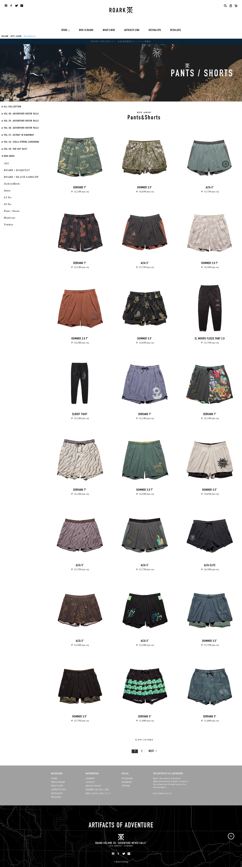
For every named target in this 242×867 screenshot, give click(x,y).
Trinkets (8, 224)
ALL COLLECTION (12, 107)
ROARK (5, 36)
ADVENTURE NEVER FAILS (21, 114)
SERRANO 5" (144, 716)
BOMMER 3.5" (144, 187)
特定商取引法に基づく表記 (97, 789)
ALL (6, 163)
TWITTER (126, 786)
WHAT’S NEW (57, 786)
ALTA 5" (210, 187)
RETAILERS (175, 30)
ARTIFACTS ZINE (132, 30)
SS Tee (7, 204)
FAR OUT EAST (15, 149)
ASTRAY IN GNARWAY (19, 135)
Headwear (9, 217)
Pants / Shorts (12, 210)
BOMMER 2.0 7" (209, 263)
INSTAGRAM (127, 778)
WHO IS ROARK (86, 30)
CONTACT (90, 782)
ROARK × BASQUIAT (17, 170)
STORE (64, 30)
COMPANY (90, 778)
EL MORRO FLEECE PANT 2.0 (210, 338)
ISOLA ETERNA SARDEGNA (21, 142)
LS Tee (8, 197)
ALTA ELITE (209, 565)
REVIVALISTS (155, 30)
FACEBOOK (127, 782)
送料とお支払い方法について (98, 793)
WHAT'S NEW (109, 30)
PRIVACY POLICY (93, 786)
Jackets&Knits (12, 183)
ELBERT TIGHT (79, 414)
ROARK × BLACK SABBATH (21, 176)
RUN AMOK (16, 36)
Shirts (7, 190)
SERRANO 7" (79, 187)
